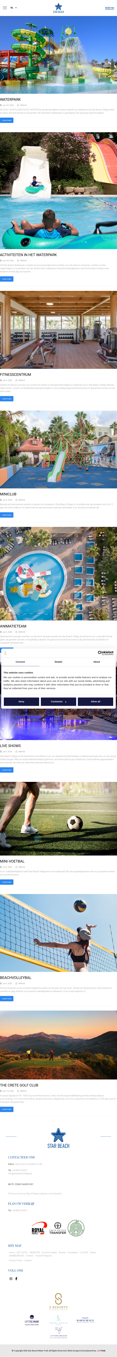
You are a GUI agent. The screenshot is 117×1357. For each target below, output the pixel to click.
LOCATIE (84, 1252)
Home (12, 1252)
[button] (5, 8)
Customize (58, 701)
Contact (29, 1255)
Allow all (95, 701)
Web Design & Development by (86, 1351)
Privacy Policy (16, 1260)
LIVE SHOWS (10, 746)
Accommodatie (49, 1252)
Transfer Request (43, 1255)
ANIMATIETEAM (13, 626)
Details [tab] (58, 661)
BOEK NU (109, 8)
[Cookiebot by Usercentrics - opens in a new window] (100, 653)
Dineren (62, 1252)
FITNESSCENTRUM (15, 374)
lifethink (23, 105)
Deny (21, 701)
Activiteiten (73, 1252)
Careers (28, 1260)
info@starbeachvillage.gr (20, 1173)
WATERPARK (10, 99)
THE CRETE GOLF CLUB (19, 1085)
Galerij (93, 1252)
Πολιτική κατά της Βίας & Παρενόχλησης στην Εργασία (34, 1193)
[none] (13, 7)
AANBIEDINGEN (16, 1255)
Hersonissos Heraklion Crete (28, 1164)
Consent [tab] (20, 661)
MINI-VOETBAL (12, 861)
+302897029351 (20, 1170)
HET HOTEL (22, 1252)
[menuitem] (13, 7)
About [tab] (96, 661)
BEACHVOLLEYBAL (15, 978)
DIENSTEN (35, 1252)
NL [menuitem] (12, 8)
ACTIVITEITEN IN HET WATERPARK (28, 255)
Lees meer (6, 120)
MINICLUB (8, 494)
